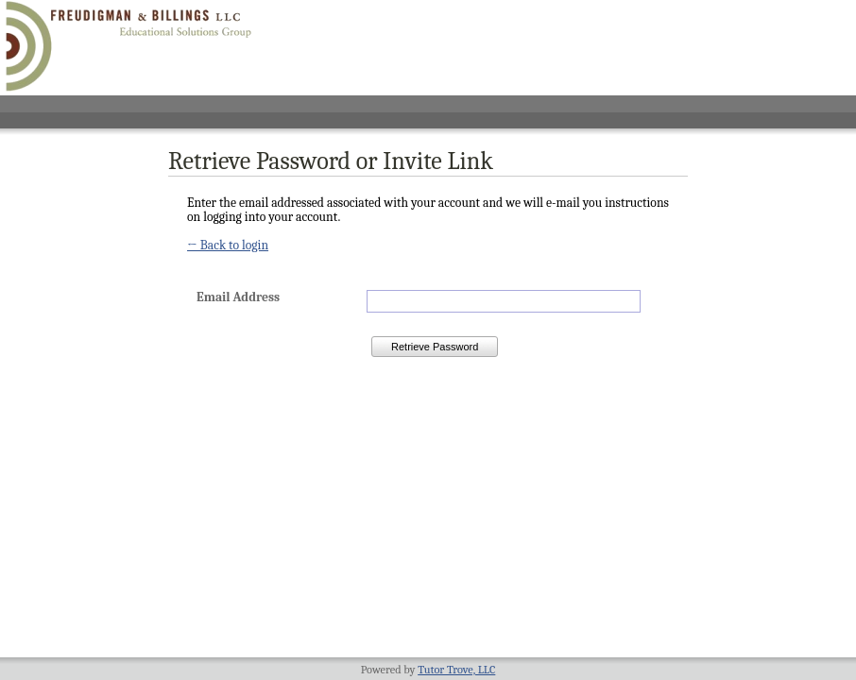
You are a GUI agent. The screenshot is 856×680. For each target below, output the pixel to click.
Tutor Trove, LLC (456, 669)
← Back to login (227, 245)
